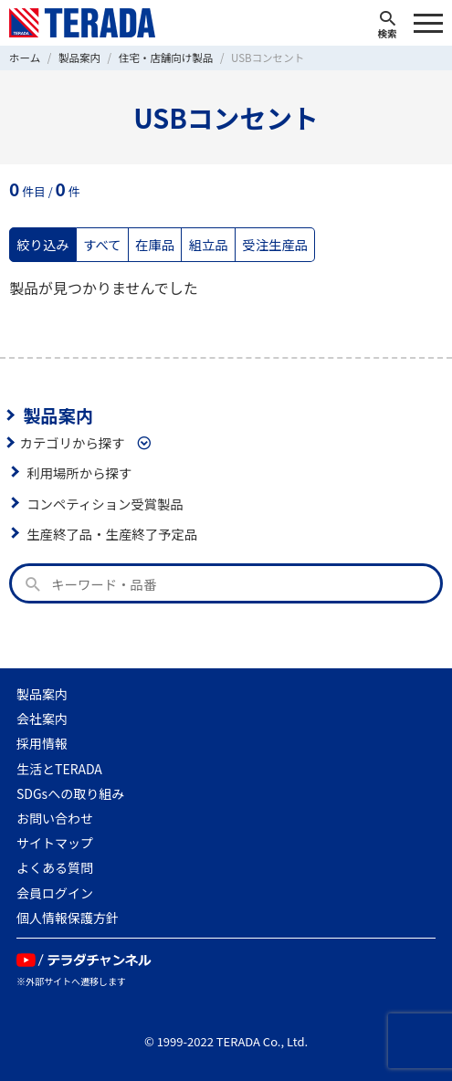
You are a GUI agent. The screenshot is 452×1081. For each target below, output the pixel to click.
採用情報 (42, 743)
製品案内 (58, 415)
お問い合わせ (54, 818)
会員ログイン (54, 893)
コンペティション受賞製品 (105, 503)
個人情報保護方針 (67, 917)
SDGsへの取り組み (70, 793)
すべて (102, 244)
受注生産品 (275, 244)
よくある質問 (54, 867)
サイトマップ (54, 843)
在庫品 (154, 244)
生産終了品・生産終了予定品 (111, 533)
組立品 (208, 244)
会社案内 (42, 718)
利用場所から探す (78, 472)
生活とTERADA (59, 769)
